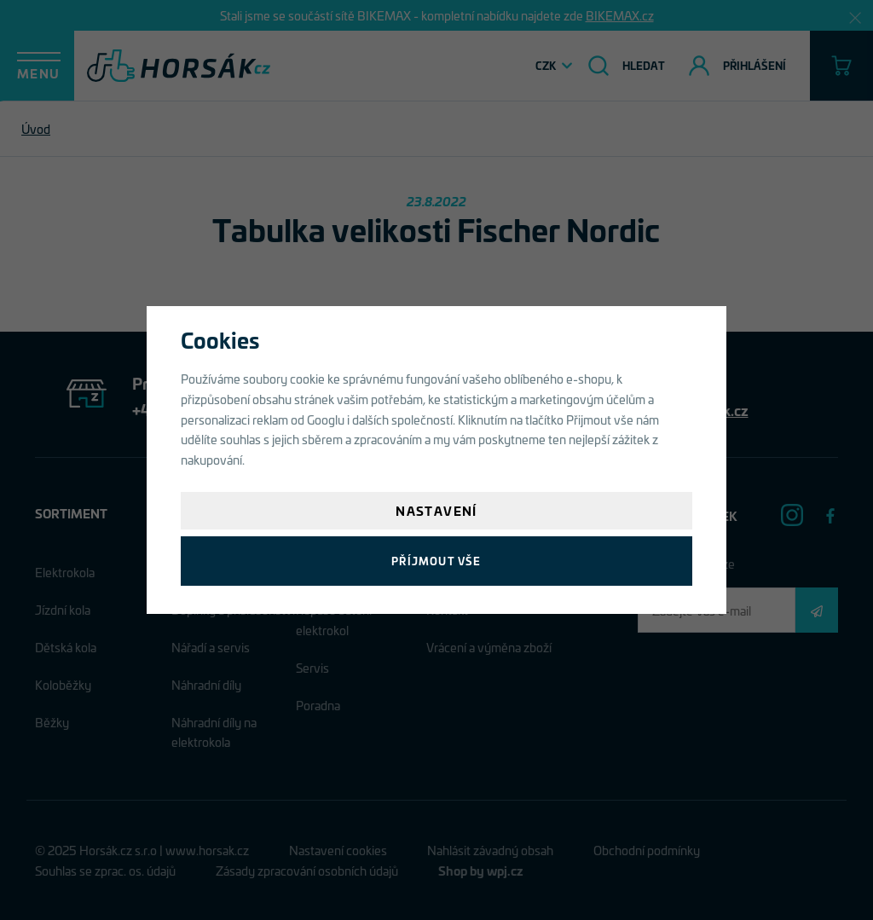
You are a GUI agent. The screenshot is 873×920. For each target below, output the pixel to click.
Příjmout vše (436, 561)
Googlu (325, 419)
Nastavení (436, 510)
